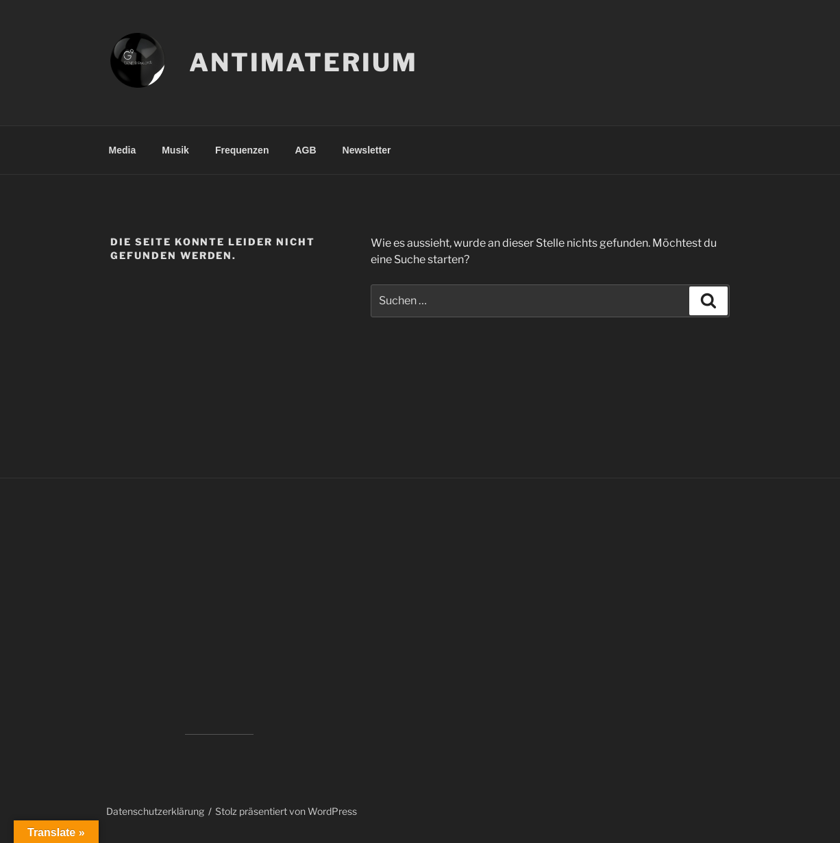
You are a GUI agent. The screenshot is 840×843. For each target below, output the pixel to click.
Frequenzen (242, 150)
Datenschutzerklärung (155, 811)
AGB (305, 150)
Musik (175, 150)
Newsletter (367, 150)
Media (122, 150)
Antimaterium (303, 62)
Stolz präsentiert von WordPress (286, 811)
